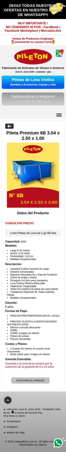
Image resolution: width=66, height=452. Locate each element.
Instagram (12, 426)
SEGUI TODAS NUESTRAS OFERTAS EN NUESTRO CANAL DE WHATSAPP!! (33, 10)
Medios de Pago (16, 432)
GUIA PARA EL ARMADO (30, 380)
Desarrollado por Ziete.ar (33, 444)
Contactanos (14, 421)
